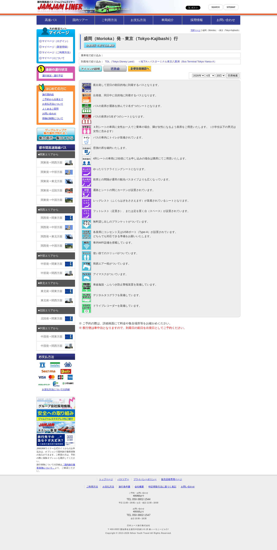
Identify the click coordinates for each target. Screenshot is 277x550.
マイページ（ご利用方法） (57, 52)
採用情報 (196, 20)
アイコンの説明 (90, 68)
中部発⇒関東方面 (57, 264)
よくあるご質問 (50, 108)
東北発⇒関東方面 (57, 291)
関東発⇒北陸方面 (57, 190)
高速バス (51, 20)
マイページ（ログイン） (55, 41)
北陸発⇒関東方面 (57, 318)
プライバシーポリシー (145, 479)
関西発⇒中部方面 (57, 227)
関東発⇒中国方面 (57, 200)
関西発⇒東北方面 (57, 236)
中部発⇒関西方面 (57, 273)
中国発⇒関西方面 (57, 346)
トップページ (106, 479)
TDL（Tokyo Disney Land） (120, 61)
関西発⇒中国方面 (57, 246)
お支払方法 (138, 20)
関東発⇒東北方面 (57, 181)
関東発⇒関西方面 (57, 162)
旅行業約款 (48, 94)
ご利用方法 (109, 20)
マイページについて (53, 58)
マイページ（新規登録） (55, 46)
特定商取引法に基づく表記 (162, 486)
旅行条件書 (124, 486)
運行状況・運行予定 (52, 75)
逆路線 (115, 68)
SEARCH (216, 7)
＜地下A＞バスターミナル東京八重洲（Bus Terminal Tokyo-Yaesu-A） (177, 61)
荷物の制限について (52, 118)
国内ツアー (80, 20)
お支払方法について (52, 104)
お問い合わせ (226, 20)
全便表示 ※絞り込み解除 (100, 45)
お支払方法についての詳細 (56, 376)
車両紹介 (167, 20)
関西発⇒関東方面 (57, 218)
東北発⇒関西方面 (57, 300)
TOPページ (195, 30)
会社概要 (139, 486)
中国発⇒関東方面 (57, 336)
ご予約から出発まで (52, 99)
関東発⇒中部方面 (57, 172)
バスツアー (123, 479)
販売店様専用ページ (171, 479)
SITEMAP (231, 7)
